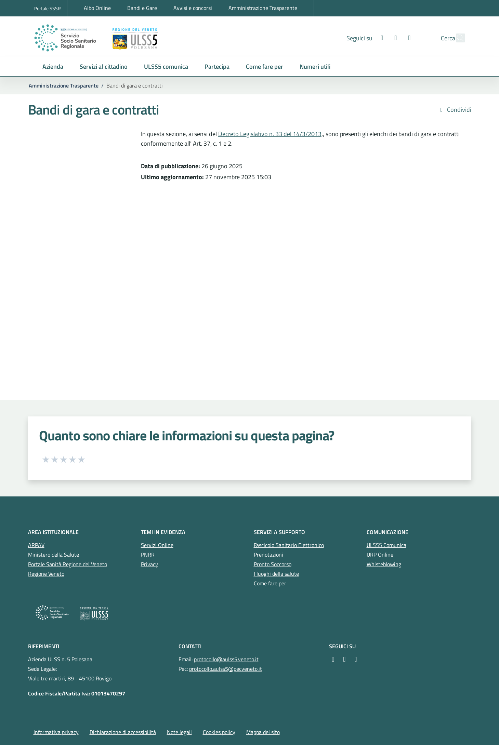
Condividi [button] (454, 110)
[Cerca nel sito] (457, 38)
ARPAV (36, 545)
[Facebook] (367, 37)
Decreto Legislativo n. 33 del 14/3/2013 (269, 133)
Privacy (149, 564)
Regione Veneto (46, 574)
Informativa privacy (56, 732)
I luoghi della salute (276, 574)
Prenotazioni (268, 554)
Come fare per (270, 583)
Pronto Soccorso (272, 564)
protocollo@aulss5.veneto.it (226, 659)
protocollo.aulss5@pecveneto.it (225, 669)
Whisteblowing (384, 564)
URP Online (380, 554)
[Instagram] (381, 37)
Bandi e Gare (142, 8)
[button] (52, 66)
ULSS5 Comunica (386, 545)
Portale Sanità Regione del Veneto (67, 564)
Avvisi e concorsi (192, 8)
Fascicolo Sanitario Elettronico (289, 545)
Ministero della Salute (53, 554)
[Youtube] (395, 37)
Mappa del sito (263, 732)
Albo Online (97, 8)
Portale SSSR (47, 8)
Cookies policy (219, 732)
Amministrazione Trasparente (262, 8)
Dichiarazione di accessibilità (123, 732)
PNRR (148, 554)
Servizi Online (157, 545)
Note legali (179, 732)
